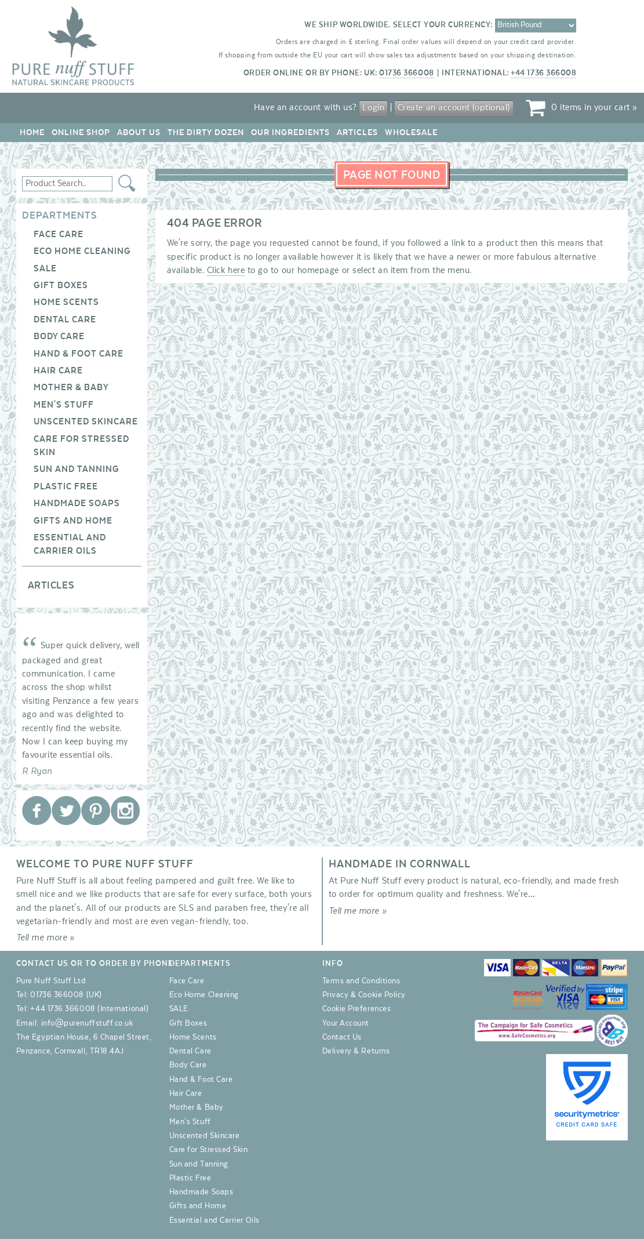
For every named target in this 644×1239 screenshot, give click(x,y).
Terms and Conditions (361, 981)
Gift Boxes (61, 285)
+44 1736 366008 (543, 73)
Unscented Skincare (86, 421)
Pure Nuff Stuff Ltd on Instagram (125, 810)
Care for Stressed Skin (208, 1149)
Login (373, 107)
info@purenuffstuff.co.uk (87, 1023)
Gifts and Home (73, 520)
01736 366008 (406, 73)
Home (32, 132)
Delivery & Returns (356, 1051)
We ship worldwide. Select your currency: (398, 25)
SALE (45, 268)
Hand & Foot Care (78, 353)
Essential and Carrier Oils (214, 1220)
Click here (226, 270)
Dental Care (65, 319)
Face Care (58, 234)
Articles (357, 132)
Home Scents (66, 302)
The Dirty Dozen (206, 132)
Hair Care (58, 370)
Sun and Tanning (76, 469)
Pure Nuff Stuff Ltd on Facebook (36, 810)
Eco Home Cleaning (82, 251)
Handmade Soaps (77, 503)
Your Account (345, 1023)
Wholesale (411, 132)
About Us (139, 132)
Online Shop (81, 132)
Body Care (59, 336)
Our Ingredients (290, 132)
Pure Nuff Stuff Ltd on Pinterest (95, 810)
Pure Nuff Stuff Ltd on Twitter (66, 810)
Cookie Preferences (356, 1008)
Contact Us (342, 1037)
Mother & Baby (71, 387)
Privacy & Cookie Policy (364, 995)
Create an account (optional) (454, 107)
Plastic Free (66, 486)
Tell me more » (45, 937)
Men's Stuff (64, 404)
